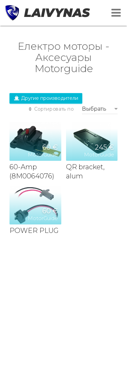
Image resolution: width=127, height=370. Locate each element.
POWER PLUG (34, 230)
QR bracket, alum (85, 171)
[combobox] (100, 109)
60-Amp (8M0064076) (31, 171)
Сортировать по (50, 109)
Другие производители (46, 98)
